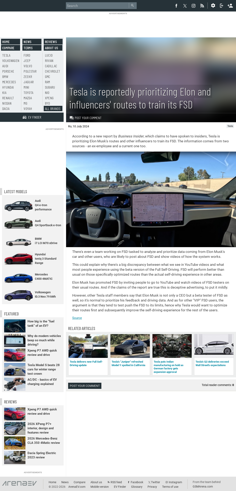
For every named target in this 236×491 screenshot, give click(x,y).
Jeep (27, 60)
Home (6, 41)
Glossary (136, 486)
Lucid (49, 55)
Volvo (28, 66)
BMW (5, 76)
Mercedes (9, 82)
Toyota (28, 92)
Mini (26, 87)
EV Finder (120, 486)
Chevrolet (52, 71)
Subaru (50, 87)
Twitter (155, 482)
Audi (5, 66)
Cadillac (51, 66)
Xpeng (49, 98)
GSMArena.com (203, 486)
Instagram (175, 482)
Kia (4, 92)
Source (77, 318)
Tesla (6, 55)
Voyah (28, 108)
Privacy (152, 486)
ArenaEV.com (76, 486)
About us (51, 48)
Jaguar (29, 82)
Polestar (30, 71)
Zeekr (28, 76)
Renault (8, 98)
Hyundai (8, 87)
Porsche (8, 71)
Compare (8, 48)
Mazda (28, 98)
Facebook (137, 482)
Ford (27, 55)
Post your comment (85, 117)
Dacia (6, 108)
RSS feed (116, 482)
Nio (47, 92)
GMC (47, 76)
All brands (53, 108)
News (27, 41)
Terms (28, 48)
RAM (47, 82)
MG (25, 103)
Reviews (51, 41)
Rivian (49, 60)
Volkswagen (10, 60)
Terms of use (170, 486)
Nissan (6, 103)
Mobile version (100, 486)
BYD (47, 103)
